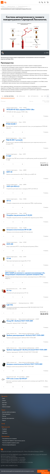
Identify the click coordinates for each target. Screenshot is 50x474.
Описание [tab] (21, 96)
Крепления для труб (11, 376)
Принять (42, 471)
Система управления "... (12, 303)
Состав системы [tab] (8, 96)
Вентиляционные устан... (11, 271)
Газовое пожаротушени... (12, 107)
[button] (45, 472)
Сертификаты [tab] (33, 96)
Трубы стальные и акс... (12, 319)
